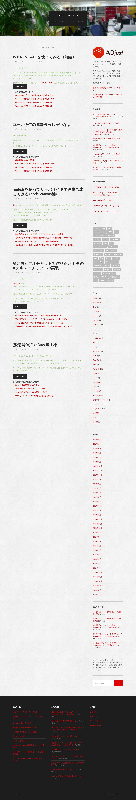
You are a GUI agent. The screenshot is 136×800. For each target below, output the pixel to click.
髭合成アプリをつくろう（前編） (25, 732)
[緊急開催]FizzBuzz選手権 (24, 160)
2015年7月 (97, 594)
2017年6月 (97, 493)
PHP (94, 364)
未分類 (95, 422)
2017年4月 (97, 501)
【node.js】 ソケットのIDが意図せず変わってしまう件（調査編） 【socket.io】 (44, 238)
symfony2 (97, 265)
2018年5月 (97, 444)
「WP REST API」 (46, 83)
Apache (95, 298)
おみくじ (108, 269)
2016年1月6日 (17, 129)
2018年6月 (97, 440)
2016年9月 (97, 532)
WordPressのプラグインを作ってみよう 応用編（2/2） (35, 102)
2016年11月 (97, 524)
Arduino (97, 228)
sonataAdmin (98, 262)
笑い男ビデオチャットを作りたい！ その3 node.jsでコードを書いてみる (41, 319)
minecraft (97, 247)
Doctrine (111, 236)
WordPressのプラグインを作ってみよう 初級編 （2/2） (35, 99)
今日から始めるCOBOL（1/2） (63, 769)
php (107, 250)
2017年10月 (97, 475)
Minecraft (96, 351)
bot (103, 228)
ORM (96, 250)
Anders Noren (114, 794)
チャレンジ (97, 409)
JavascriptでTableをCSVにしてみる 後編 (30, 388)
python (107, 254)
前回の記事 (17, 284)
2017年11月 (97, 470)
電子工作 (110, 281)
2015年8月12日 (18, 349)
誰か (14, 205)
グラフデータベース (100, 400)
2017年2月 (97, 510)
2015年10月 (97, 581)
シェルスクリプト (109, 273)
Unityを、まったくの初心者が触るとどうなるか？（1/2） (36, 396)
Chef (109, 228)
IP (93, 333)
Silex (101, 258)
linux (105, 243)
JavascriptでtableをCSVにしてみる (106, 123)
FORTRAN (114, 239)
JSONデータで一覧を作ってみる (25, 712)
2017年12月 (97, 466)
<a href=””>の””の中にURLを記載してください (32, 392)
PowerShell (98, 254)
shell (95, 258)
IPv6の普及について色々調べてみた (106, 138)
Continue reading (20, 86)
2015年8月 (97, 590)
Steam (95, 378)
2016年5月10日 (18, 61)
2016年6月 (97, 546)
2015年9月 (97, 586)
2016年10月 (97, 528)
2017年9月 (97, 479)
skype (108, 258)
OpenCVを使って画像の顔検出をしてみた (67, 776)
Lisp (111, 243)
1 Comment (36, 349)
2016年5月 (97, 550)
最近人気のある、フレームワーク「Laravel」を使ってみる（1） (105, 115)
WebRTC (96, 391)
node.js (105, 247)
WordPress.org (95, 725)
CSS (116, 232)
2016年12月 (97, 519)
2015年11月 (97, 577)
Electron (97, 239)
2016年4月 (97, 555)
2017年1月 (97, 515)
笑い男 (102, 281)
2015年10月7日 (18, 272)
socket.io (116, 258)
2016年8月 (97, 537)
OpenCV (114, 247)
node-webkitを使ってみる (103, 200)
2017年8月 (97, 484)
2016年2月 (97, 563)
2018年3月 (97, 453)
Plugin (113, 250)
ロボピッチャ (114, 277)
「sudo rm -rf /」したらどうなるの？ (107, 154)
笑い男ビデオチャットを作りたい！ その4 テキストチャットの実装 (39, 234)
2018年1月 (97, 462)
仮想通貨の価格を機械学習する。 (25, 727)
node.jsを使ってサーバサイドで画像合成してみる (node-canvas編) (48, 191)
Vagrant (106, 265)
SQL (107, 262)
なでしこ (97, 273)
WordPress (98, 269)
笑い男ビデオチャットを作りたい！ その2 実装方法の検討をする (38, 241)
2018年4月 (97, 448)
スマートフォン (99, 404)
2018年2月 (97, 457)
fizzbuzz (105, 239)
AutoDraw (97, 302)
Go (94, 329)
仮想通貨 (96, 413)
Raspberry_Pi (117, 254)
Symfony (115, 262)
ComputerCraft (99, 232)
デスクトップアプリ (100, 277)
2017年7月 (97, 488)
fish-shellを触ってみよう (22, 723)
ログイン (93, 712)
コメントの (96, 721)
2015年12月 (97, 572)
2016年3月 (97, 559)
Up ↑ (122, 794)
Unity (95, 387)
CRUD (110, 232)
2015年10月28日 (18, 198)
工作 (95, 281)
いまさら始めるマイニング (23, 741)
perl (101, 250)
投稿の (94, 716)
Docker (102, 236)
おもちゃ (117, 269)
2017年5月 (97, 497)
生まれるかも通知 (19, 736)
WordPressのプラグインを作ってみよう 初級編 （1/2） (35, 95)
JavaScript (97, 243)
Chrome (96, 311)
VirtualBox (115, 265)
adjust (27, 61)
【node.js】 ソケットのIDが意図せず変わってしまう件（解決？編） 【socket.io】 (44, 245)
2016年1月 (97, 568)
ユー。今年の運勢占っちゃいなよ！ (44, 124)
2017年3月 (97, 506)
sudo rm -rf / (68, 15)
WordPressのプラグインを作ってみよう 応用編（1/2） (35, 106)
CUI (95, 236)
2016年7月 (97, 541)
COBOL (96, 316)
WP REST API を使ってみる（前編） (44, 56)
